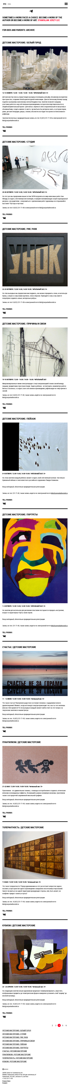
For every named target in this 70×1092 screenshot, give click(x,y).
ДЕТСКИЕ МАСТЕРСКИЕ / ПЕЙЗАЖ (19, 418)
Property (4, 1083)
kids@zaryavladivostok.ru (59, 493)
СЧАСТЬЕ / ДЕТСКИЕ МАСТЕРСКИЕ (19, 647)
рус (4, 4)
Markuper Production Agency (8, 1087)
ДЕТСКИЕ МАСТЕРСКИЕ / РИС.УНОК (19, 229)
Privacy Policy (6, 1081)
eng (9, 4)
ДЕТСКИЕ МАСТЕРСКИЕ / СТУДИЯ (18, 141)
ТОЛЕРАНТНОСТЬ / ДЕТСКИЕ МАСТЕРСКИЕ (23, 827)
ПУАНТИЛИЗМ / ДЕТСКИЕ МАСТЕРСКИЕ (21, 742)
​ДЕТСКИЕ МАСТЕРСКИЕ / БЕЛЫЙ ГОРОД (21, 42)
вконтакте (4, 131)
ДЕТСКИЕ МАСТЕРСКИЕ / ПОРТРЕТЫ (20, 514)
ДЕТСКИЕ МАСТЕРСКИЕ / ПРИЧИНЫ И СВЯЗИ (24, 323)
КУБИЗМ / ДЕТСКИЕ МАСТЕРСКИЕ (18, 925)
